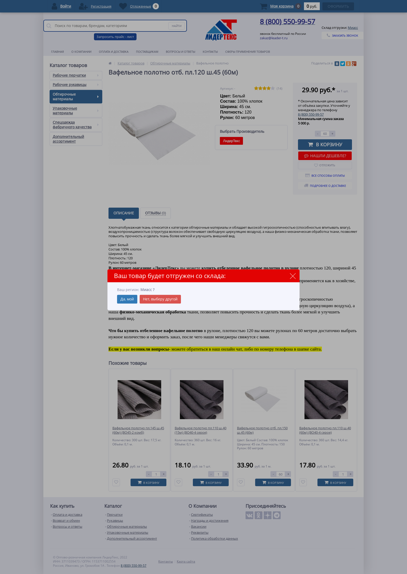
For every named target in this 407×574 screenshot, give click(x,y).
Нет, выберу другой (160, 298)
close (292, 276)
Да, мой (127, 298)
